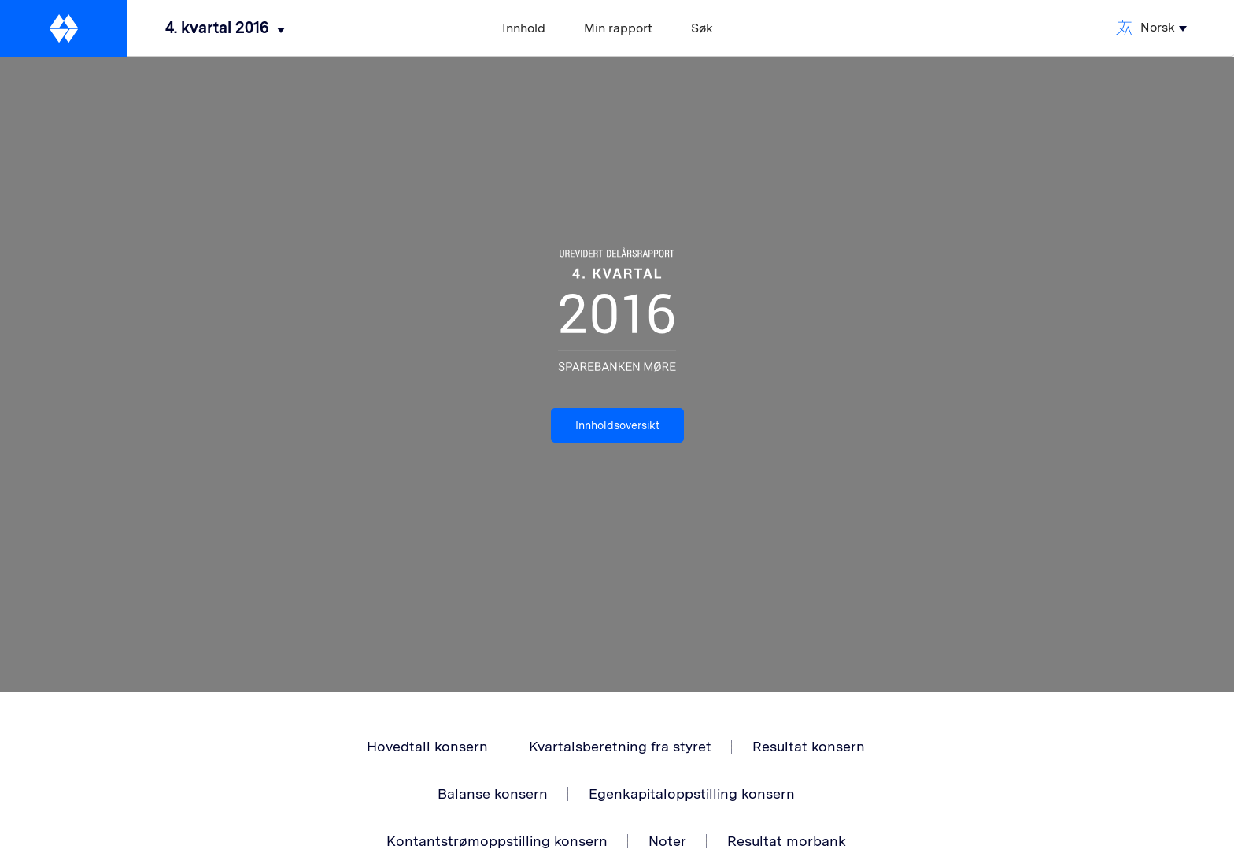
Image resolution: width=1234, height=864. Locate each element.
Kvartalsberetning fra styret (620, 746)
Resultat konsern (808, 746)
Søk (702, 27)
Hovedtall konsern (427, 746)
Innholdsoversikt (617, 425)
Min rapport (618, 27)
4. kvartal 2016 (217, 27)
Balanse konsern (493, 793)
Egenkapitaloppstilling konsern (692, 793)
